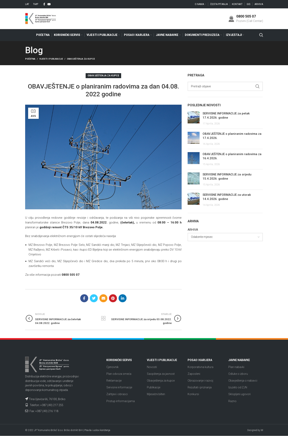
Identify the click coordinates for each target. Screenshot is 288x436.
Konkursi (193, 394)
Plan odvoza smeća (118, 374)
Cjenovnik (112, 367)
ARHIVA (193, 230)
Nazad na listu (103, 319)
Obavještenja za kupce (81, 59)
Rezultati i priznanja (200, 387)
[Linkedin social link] (123, 298)
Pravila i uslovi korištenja (97, 430)
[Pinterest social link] (113, 298)
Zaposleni (194, 374)
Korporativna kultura (200, 367)
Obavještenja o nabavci (242, 380)
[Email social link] (103, 298)
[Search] (261, 35)
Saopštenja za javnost (161, 374)
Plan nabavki (236, 367)
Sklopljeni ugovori (239, 394)
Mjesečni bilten (156, 394)
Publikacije (153, 387)
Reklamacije (114, 380)
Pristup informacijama (120, 401)
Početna (30, 59)
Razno (232, 401)
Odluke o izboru (238, 374)
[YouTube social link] (49, 4)
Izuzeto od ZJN (237, 387)
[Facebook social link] (44, 4)
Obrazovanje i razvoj (200, 380)
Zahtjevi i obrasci (117, 394)
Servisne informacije (119, 387)
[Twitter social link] (94, 298)
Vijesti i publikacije (51, 59)
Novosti (152, 367)
